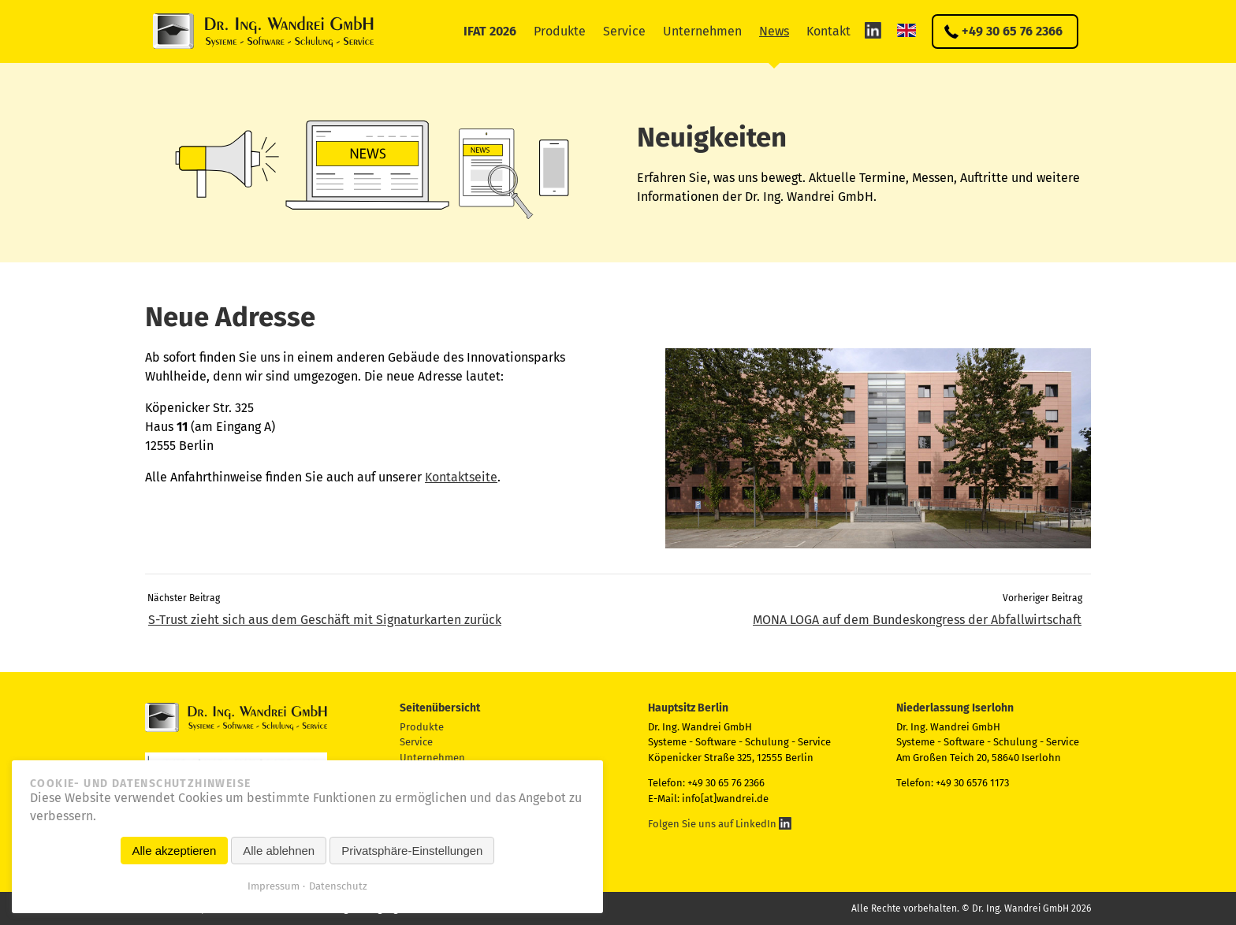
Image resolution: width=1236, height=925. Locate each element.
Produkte (560, 31)
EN (906, 29)
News (774, 31)
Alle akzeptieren (174, 850)
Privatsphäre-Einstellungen (411, 850)
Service (624, 31)
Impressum (274, 886)
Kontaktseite (461, 477)
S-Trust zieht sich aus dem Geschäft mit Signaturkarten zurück (324, 619)
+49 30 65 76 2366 (1012, 31)
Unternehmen (702, 31)
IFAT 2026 (490, 31)
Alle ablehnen (279, 850)
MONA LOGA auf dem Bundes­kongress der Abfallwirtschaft (917, 619)
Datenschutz (338, 886)
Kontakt (828, 31)
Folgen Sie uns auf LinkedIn (719, 824)
